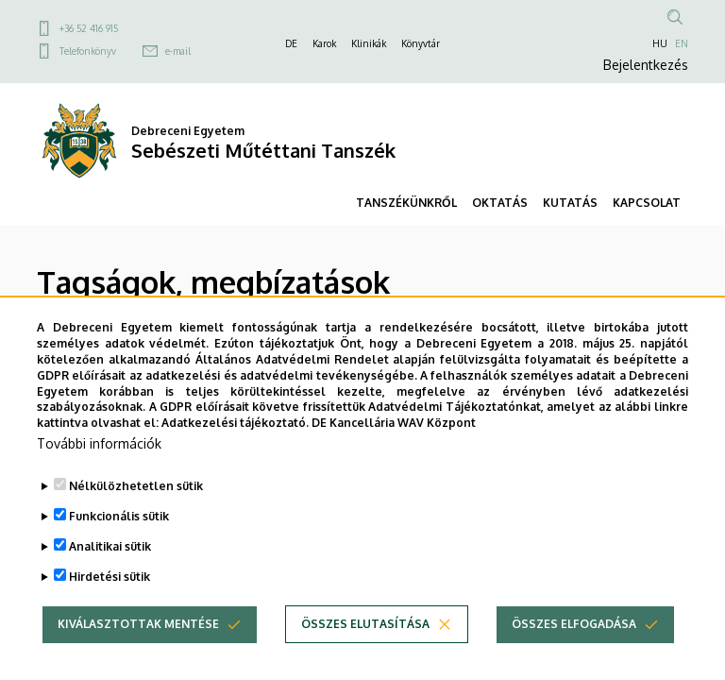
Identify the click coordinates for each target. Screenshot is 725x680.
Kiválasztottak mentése (138, 654)
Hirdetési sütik (109, 607)
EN (681, 43)
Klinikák (368, 43)
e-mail (178, 51)
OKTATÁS (500, 203)
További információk (99, 474)
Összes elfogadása (574, 654)
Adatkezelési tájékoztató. (235, 453)
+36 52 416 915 (88, 28)
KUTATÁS (570, 203)
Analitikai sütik (110, 577)
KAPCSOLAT (647, 203)
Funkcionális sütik (119, 546)
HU (659, 43)
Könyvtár (420, 43)
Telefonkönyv (87, 51)
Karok (324, 43)
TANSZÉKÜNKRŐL (406, 203)
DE (291, 43)
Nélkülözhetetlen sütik (136, 516)
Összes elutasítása (365, 654)
